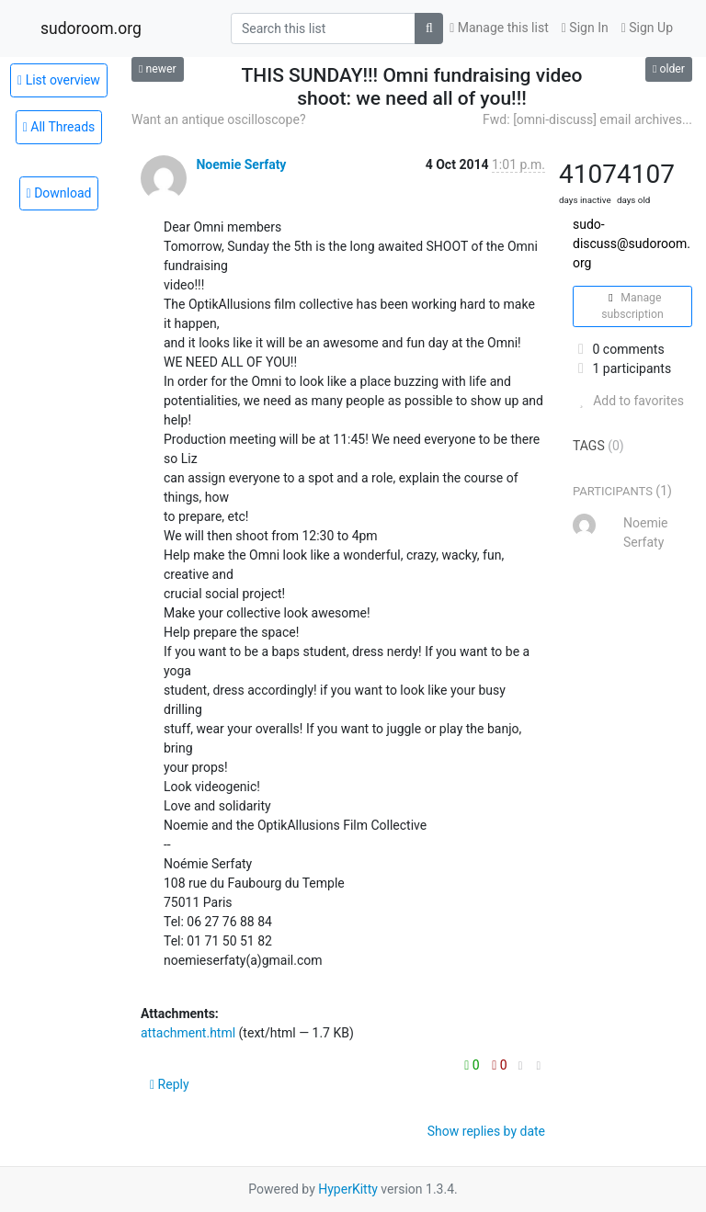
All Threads (59, 126)
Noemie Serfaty (241, 164)
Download (59, 193)
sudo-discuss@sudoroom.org (631, 243)
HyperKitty (348, 1189)
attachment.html (188, 1032)
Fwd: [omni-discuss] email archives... (587, 119)
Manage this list (499, 27)
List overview (58, 80)
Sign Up (647, 27)
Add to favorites (628, 400)
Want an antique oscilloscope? (218, 119)
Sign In (585, 27)
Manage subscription (632, 306)
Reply (169, 1084)
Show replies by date (486, 1131)
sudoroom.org (91, 28)
